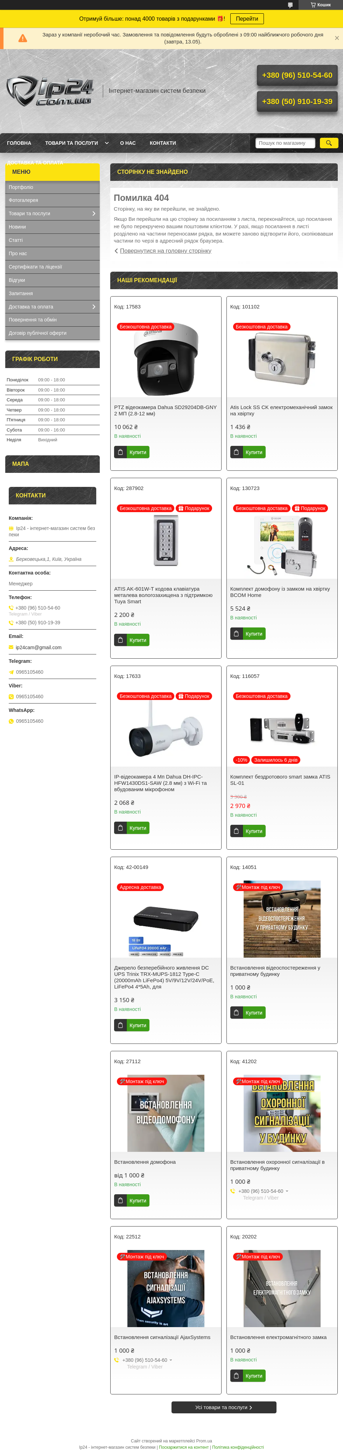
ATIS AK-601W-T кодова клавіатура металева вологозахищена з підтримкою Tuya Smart (163, 595)
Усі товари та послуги (221, 1407)
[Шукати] (329, 143)
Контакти (163, 143)
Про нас (18, 253)
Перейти (247, 19)
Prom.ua (204, 1441)
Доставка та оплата (35, 162)
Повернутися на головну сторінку (165, 250)
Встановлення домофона (145, 1162)
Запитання (21, 293)
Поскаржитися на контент (184, 1447)
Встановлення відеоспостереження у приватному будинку (275, 971)
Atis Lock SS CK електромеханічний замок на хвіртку (281, 410)
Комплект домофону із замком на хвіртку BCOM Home (280, 592)
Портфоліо (21, 187)
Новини (17, 227)
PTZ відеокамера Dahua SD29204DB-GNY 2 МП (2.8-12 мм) (165, 410)
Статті (16, 240)
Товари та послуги (71, 143)
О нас (128, 143)
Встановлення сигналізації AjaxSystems (162, 1337)
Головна (19, 143)
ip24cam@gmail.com (39, 647)
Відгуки (17, 280)
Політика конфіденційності (238, 1447)
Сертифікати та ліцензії (35, 267)
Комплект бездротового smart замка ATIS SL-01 (280, 780)
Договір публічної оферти (37, 333)
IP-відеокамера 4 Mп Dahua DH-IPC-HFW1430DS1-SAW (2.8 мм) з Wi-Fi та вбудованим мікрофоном (160, 783)
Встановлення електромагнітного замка (278, 1337)
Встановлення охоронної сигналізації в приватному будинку (277, 1165)
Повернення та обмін (33, 319)
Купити (138, 452)
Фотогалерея (23, 200)
